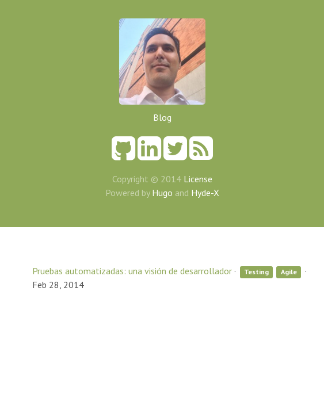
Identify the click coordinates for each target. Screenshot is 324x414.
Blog (162, 117)
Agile (289, 271)
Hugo (162, 192)
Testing (256, 271)
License (198, 179)
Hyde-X (205, 192)
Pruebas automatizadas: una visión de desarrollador (132, 271)
